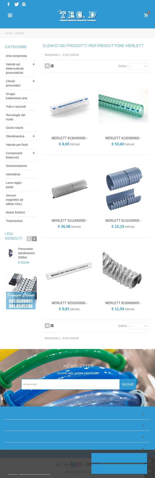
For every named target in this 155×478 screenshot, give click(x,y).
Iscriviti (127, 384)
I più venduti (13, 236)
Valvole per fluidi (17, 144)
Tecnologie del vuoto (15, 117)
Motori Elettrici (15, 212)
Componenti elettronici (14, 155)
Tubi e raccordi (16, 106)
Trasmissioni (14, 220)
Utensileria (13, 174)
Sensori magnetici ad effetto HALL (14, 200)
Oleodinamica (15, 136)
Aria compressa (16, 55)
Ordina (122, 66)
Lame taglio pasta (14, 185)
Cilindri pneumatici (13, 83)
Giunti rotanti (14, 127)
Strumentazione (16, 165)
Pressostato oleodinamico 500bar (26, 253)
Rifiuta (119, 458)
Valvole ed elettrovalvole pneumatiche (15, 68)
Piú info (13, 472)
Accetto (119, 469)
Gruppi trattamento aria (16, 96)
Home (8, 33)
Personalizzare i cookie (34, 472)
